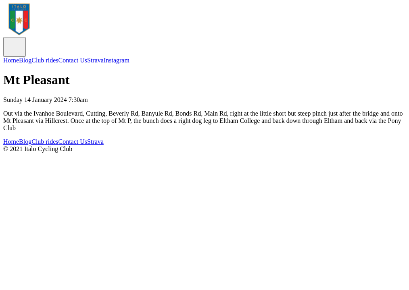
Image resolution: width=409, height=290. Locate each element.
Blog (25, 60)
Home (11, 60)
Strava (95, 60)
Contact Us (72, 60)
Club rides (44, 60)
